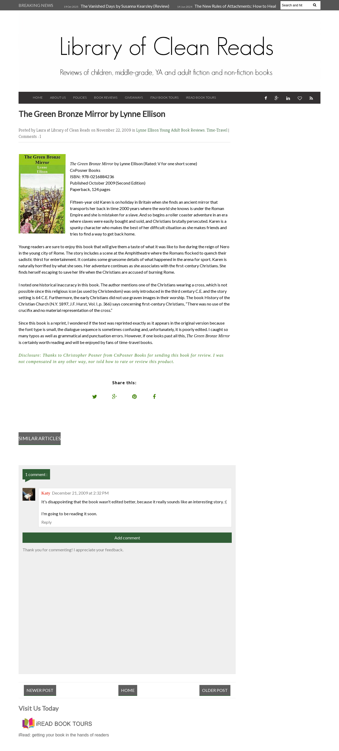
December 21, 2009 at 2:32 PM (80, 492)
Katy (45, 493)
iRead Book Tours (201, 97)
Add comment (127, 537)
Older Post (215, 690)
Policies (80, 97)
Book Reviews (105, 97)
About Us (58, 97)
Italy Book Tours (164, 97)
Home (38, 97)
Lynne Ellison (148, 130)
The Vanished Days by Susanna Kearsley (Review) (125, 5)
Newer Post (39, 690)
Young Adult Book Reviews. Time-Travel (194, 130)
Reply (46, 522)
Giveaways (134, 97)
